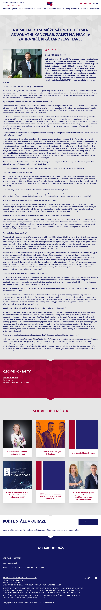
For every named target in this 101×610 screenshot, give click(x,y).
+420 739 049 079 (10, 567)
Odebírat (88, 522)
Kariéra (74, 9)
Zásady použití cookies (14, 580)
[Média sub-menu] (64, 9)
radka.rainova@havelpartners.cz (31, 567)
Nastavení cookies (11, 583)
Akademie (82, 9)
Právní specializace (25, 9)
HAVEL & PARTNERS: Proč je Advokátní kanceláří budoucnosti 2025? (17, 495)
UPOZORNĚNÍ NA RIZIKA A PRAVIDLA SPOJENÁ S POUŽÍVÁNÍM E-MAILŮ (32, 585)
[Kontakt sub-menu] (98, 9)
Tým (13, 9)
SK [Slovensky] (81, 4)
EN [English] (85, 4)
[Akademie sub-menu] (88, 9)
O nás (5, 9)
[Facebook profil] (93, 578)
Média (59, 9)
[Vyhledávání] (76, 3)
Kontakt (93, 9)
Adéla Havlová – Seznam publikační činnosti (17, 453)
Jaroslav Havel (10, 378)
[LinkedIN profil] (94, 4)
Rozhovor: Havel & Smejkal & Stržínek (50, 453)
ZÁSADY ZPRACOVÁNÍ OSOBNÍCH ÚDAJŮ (19, 578)
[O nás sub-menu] (9, 9)
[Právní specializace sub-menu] (35, 9)
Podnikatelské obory (45, 9)
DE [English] (89, 4)
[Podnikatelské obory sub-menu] (55, 9)
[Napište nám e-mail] (97, 4)
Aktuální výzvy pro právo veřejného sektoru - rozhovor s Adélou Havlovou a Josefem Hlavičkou (84, 496)
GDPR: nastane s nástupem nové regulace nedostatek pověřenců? (50, 496)
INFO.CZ (53, 55)
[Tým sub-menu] (16, 9)
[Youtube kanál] (96, 578)
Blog (68, 9)
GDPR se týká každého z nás (83, 453)
